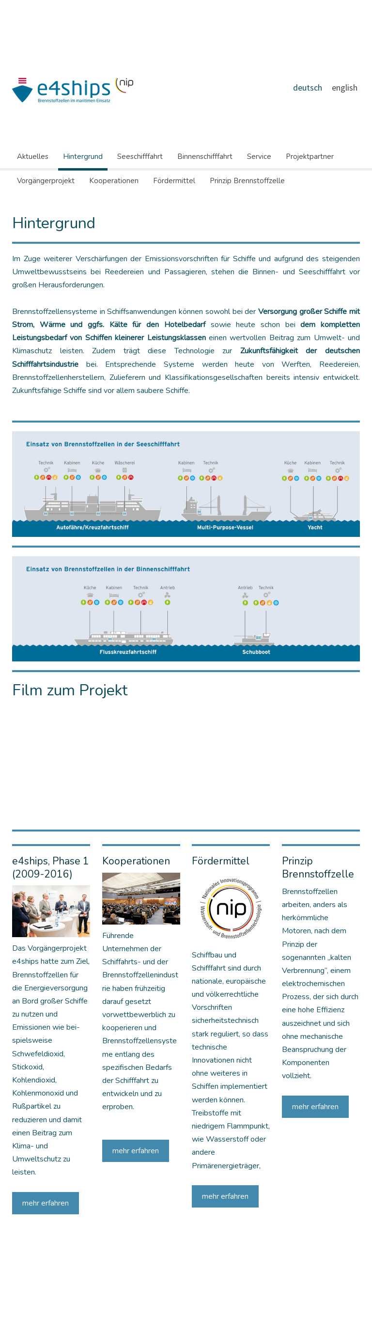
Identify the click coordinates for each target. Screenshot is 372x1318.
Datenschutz (59, 1292)
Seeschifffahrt (140, 156)
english (344, 87)
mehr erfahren (45, 1203)
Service (259, 156)
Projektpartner (310, 156)
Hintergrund (83, 156)
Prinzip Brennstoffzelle (247, 181)
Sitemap (90, 1292)
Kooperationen (114, 181)
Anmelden (349, 1302)
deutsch (307, 87)
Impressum (24, 1292)
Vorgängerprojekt (46, 181)
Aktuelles (32, 156)
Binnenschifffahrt (204, 156)
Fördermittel (174, 181)
